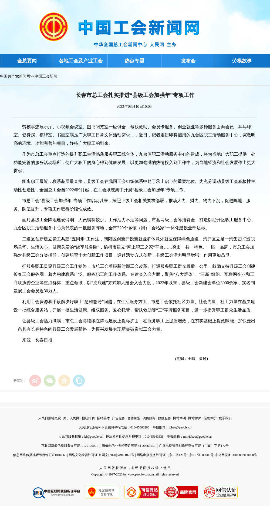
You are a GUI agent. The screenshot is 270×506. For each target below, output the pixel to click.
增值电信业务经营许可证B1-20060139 (128, 446)
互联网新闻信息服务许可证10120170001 (69, 446)
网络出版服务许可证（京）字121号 (162, 455)
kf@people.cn (93, 436)
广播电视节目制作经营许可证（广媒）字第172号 (194, 446)
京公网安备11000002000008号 (236, 455)
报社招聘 (88, 418)
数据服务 (164, 418)
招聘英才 (103, 418)
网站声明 (179, 418)
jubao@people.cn (180, 427)
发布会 (188, 60)
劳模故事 (242, 60)
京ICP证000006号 (201, 455)
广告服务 (118, 418)
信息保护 (210, 418)
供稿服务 (149, 418)
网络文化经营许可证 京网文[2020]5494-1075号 (101, 455)
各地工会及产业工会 (81, 60)
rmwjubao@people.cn (197, 436)
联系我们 (225, 418)
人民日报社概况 (49, 418)
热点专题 (134, 60)
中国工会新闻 (46, 76)
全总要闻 (27, 60)
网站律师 (194, 418)
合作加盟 (133, 418)
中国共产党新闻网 (15, 76)
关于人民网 (71, 418)
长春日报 (43, 340)
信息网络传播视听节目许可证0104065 (39, 455)
